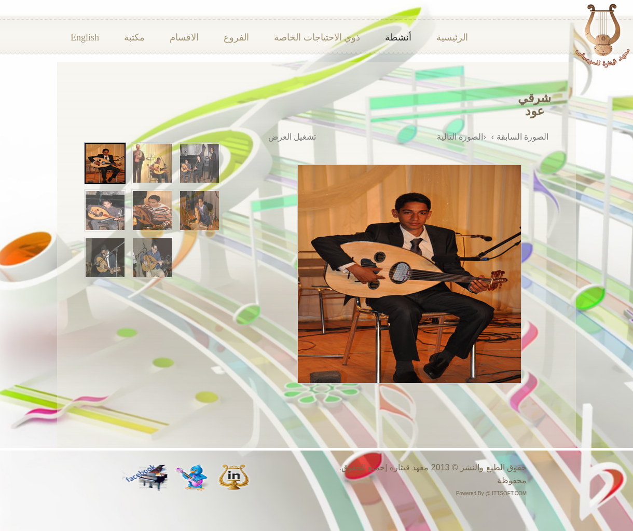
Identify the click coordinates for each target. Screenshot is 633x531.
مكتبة (134, 37)
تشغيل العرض (292, 136)
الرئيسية (452, 37)
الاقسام (184, 37)
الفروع (236, 37)
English (85, 37)
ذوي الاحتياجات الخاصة (317, 37)
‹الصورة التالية (461, 136)
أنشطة (398, 37)
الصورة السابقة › (519, 136)
